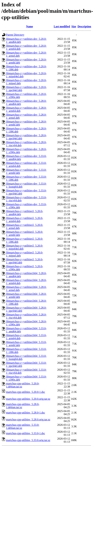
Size (73, 26)
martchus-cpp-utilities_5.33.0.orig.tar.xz (28, 440)
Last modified (62, 26)
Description (84, 26)
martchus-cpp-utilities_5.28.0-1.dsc (25, 412)
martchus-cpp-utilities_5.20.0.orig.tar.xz (28, 398)
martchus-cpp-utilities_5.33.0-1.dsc (25, 433)
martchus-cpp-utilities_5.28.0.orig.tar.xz (28, 419)
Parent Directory (15, 34)
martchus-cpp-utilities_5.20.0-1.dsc (25, 391)
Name (29, 26)
